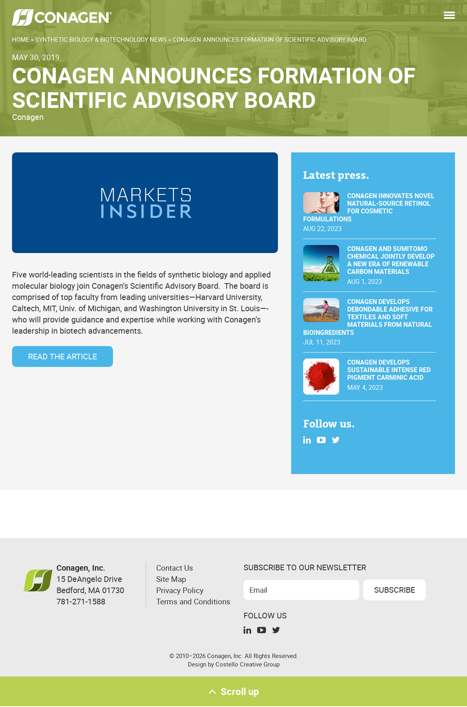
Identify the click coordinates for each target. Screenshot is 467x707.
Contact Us (175, 567)
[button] (449, 16)
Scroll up (233, 691)
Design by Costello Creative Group (234, 664)
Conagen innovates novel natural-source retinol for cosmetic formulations (369, 207)
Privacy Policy (180, 590)
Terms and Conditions (175, 607)
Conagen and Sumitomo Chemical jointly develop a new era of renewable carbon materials (391, 260)
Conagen (28, 116)
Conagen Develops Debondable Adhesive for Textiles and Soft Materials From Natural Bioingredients (368, 317)
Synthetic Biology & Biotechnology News (101, 39)
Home (20, 39)
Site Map (172, 578)
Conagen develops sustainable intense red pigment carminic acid (389, 370)
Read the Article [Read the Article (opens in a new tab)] (62, 356)
